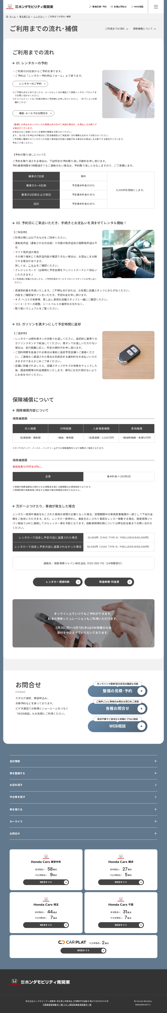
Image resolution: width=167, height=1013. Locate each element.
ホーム (12, 16)
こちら (32, 265)
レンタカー (39, 17)
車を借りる (24, 17)
